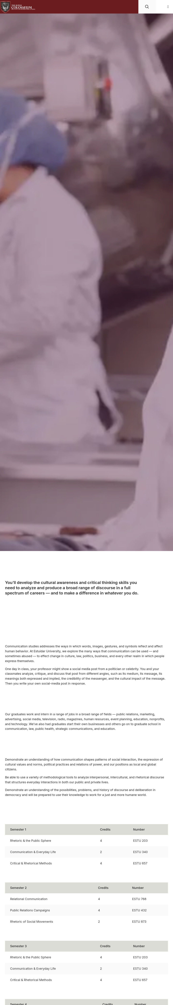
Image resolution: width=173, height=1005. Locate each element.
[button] (168, 7)
